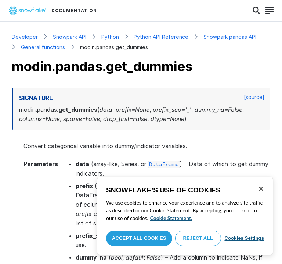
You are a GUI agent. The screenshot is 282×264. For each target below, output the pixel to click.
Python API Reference (161, 37)
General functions (43, 47)
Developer (25, 37)
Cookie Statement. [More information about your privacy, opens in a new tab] (171, 218)
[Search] (256, 10)
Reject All (198, 238)
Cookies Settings (244, 238)
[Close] (261, 189)
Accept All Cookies (139, 238)
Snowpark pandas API (229, 37)
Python (110, 37)
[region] (185, 216)
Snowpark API (69, 37)
